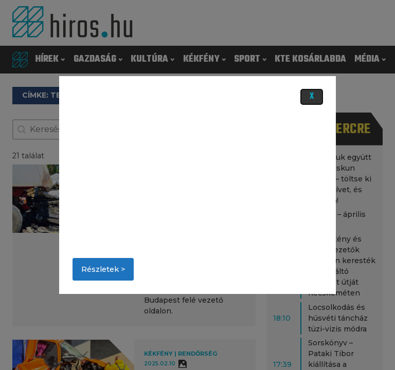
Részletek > (103, 269)
